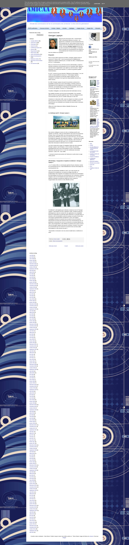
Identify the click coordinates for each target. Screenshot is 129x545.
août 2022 (32, 330)
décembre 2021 (33, 344)
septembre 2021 (33, 349)
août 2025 (32, 270)
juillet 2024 (32, 292)
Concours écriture (44, 28)
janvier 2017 (32, 443)
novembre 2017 (33, 426)
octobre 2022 (32, 327)
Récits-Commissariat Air (57, 241)
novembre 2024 (33, 285)
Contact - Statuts (55, 28)
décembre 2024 (33, 283)
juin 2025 (32, 273)
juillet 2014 (32, 493)
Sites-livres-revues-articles (36, 60)
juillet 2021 (32, 352)
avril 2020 (32, 377)
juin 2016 (32, 455)
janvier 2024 (32, 302)
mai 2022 (32, 335)
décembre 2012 (33, 525)
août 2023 (32, 310)
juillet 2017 (32, 433)
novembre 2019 (33, 386)
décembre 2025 (33, 263)
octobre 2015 (32, 468)
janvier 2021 (32, 362)
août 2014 (32, 492)
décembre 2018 (33, 404)
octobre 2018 (32, 408)
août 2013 (32, 512)
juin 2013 (32, 515)
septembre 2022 (33, 329)
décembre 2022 (33, 324)
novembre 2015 (33, 466)
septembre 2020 (33, 369)
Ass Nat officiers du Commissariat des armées (94, 148)
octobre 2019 (32, 387)
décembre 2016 (33, 445)
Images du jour (80, 28)
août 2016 (32, 451)
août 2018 (32, 411)
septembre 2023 (33, 309)
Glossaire (97, 28)
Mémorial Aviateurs (94, 161)
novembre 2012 (33, 527)
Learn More (97, 3)
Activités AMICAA (34, 41)
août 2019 (32, 391)
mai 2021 (32, 356)
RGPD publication (32, 28)
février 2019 (32, 401)
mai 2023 (32, 315)
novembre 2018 (33, 406)
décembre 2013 (33, 505)
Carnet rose (33, 46)
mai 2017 (32, 436)
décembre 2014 (33, 485)
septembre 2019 (33, 389)
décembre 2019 (33, 384)
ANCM (91, 145)
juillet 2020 (32, 372)
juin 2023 (32, 314)
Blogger (64, 537)
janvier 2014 (32, 503)
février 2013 (32, 522)
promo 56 (92, 164)
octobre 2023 (32, 307)
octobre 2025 (32, 267)
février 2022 (32, 341)
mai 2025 (32, 275)
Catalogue (71, 28)
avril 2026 (32, 257)
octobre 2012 (32, 529)
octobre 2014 (32, 488)
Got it (103, 3)
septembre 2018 (33, 409)
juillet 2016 (32, 453)
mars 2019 (32, 399)
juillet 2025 (32, 272)
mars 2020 (32, 379)
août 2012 (32, 532)
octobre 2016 (32, 448)
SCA (91, 166)
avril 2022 (32, 337)
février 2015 (32, 482)
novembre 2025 (33, 265)
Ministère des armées (94, 163)
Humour (32, 49)
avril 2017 (32, 438)
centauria (91, 536)
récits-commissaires (35, 54)
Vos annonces (34, 63)
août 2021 (32, 351)
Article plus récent (53, 246)
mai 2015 (32, 476)
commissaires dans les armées (94, 151)
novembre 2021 (33, 346)
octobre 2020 (32, 367)
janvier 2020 (32, 382)
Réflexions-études (35, 59)
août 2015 (32, 471)
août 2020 (32, 371)
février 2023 (32, 320)
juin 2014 (32, 495)
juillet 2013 (32, 513)
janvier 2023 (32, 322)
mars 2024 (32, 299)
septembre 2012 (33, 530)
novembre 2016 (33, 446)
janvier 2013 (32, 524)
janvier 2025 (32, 282)
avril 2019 (32, 398)
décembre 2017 (33, 424)
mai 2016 (32, 456)
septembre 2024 (33, 288)
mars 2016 (32, 460)
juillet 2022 (32, 332)
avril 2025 (32, 277)
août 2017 (32, 431)
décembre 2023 (33, 304)
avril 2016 (32, 458)
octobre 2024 (32, 287)
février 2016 (32, 461)
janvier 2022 (32, 342)
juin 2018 (32, 414)
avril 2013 (32, 518)
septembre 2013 (33, 510)
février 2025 (32, 280)
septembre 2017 (33, 429)
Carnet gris (33, 44)
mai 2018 (32, 416)
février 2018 (32, 421)
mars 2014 (32, 500)
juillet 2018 (32, 413)
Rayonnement (34, 51)
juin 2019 (32, 394)
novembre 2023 (33, 305)
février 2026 (32, 260)
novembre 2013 (33, 507)
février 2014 (32, 502)
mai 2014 (32, 497)
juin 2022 (32, 334)
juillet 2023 (32, 312)
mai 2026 (32, 255)
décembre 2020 (33, 364)
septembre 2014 (33, 490)
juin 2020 (32, 374)
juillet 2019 (32, 393)
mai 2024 (32, 295)
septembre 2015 (33, 470)
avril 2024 (32, 297)
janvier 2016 (32, 463)
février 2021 (32, 361)
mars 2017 (32, 440)
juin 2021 (32, 354)
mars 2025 (32, 278)
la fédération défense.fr (92, 159)
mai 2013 (32, 517)
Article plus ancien (79, 246)
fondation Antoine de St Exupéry (94, 154)
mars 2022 (32, 339)
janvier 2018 (32, 423)
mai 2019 (32, 396)
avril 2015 (32, 478)
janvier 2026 (32, 262)
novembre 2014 (33, 487)
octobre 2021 (32, 347)
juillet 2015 (32, 473)
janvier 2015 (32, 483)
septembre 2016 (33, 450)
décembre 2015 (33, 465)
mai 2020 (32, 376)
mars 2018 (32, 419)
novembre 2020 (33, 366)
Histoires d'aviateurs (94, 156)
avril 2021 (32, 357)
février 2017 (32, 441)
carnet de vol (33, 42)
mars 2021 (32, 359)
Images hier (90, 28)
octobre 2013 (32, 508)
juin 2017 (32, 435)
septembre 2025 (33, 268)
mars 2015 (32, 480)
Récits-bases (33, 52)
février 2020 (32, 381)
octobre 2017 (32, 428)
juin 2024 (32, 294)
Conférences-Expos (35, 47)
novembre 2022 (33, 325)
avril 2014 (32, 498)
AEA (91, 143)
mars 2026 (32, 258)
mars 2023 (32, 319)
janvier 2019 (32, 403)
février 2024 (32, 300)
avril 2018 (32, 418)
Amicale (64, 28)
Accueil (66, 246)
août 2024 (32, 290)
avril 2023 (32, 317)
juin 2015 (32, 475)
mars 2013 (32, 520)
